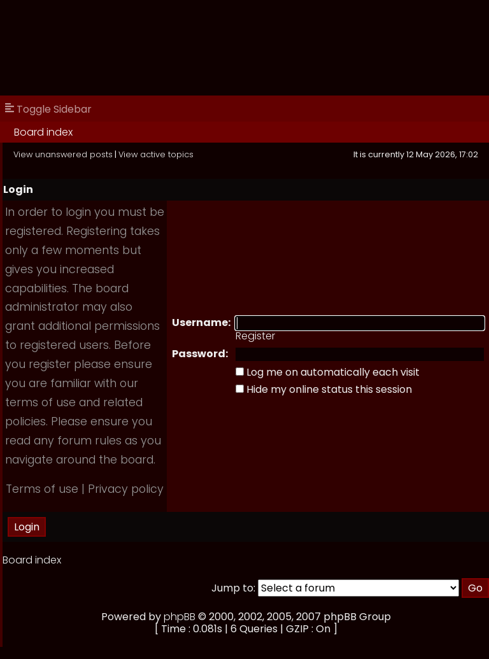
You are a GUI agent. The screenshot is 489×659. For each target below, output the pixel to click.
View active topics (156, 154)
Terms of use (42, 489)
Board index (43, 132)
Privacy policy (126, 489)
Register (255, 336)
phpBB (179, 616)
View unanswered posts (63, 154)
